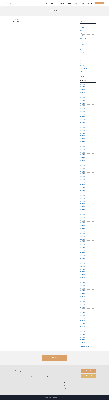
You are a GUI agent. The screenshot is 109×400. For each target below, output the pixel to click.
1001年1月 (82, 342)
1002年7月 (82, 304)
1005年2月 (82, 252)
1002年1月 (82, 320)
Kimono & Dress (60, 3)
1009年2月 (82, 179)
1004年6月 (82, 263)
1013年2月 (82, 116)
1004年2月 (82, 274)
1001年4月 (82, 334)
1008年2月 (82, 195)
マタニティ (82, 71)
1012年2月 (82, 130)
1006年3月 (82, 231)
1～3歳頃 (82, 27)
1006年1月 (82, 236)
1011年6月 (82, 136)
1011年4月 (82, 141)
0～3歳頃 (82, 36)
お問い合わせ (88, 376)
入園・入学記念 (83, 68)
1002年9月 (82, 301)
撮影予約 (99, 3)
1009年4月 (82, 174)
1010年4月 (82, 157)
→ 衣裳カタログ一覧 (84, 347)
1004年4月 (82, 269)
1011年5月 (82, 138)
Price (65, 379)
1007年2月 (82, 214)
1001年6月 (82, 329)
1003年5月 (82, 288)
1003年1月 (82, 299)
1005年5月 (82, 244)
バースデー (82, 66)
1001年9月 (82, 323)
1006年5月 (82, 225)
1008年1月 (82, 198)
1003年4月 (82, 291)
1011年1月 (82, 149)
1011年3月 (82, 144)
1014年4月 (82, 103)
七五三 (81, 33)
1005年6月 (82, 242)
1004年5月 (82, 266)
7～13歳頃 (82, 52)
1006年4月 (82, 228)
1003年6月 (82, 285)
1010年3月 (82, 160)
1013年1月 (82, 119)
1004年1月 (82, 277)
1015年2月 (82, 100)
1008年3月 (82, 193)
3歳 (80, 25)
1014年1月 (82, 108)
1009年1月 (82, 182)
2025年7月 (82, 87)
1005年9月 (82, 239)
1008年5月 (82, 187)
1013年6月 (82, 111)
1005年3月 (82, 250)
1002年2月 (82, 318)
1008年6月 (82, 184)
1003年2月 (82, 296)
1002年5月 (82, 310)
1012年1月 (82, 133)
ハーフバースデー (84, 55)
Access (76, 3)
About (46, 3)
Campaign (69, 3)
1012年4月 (82, 125)
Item (65, 376)
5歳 (80, 46)
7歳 (80, 63)
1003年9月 (82, 280)
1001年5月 (82, 331)
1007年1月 (82, 217)
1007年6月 (82, 204)
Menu (52, 3)
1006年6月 (82, 223)
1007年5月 (82, 206)
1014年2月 (82, 106)
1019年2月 (82, 89)
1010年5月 (82, 155)
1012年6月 (82, 122)
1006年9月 (82, 220)
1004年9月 (82, 258)
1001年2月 (82, 340)
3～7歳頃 (82, 41)
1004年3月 (82, 272)
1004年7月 (82, 261)
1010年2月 (82, 163)
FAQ (64, 385)
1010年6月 (82, 152)
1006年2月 (82, 233)
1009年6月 (82, 168)
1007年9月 (82, 201)
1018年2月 (82, 92)
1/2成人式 (82, 76)
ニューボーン (48, 370)
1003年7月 (82, 282)
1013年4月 (82, 114)
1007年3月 (82, 212)
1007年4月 (82, 209)
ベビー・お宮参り (84, 38)
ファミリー (82, 74)
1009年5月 (82, 171)
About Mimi (66, 382)
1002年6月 (82, 307)
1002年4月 (82, 312)
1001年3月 (82, 337)
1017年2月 (82, 95)
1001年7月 (82, 326)
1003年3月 (82, 293)
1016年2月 (82, 97)
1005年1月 (82, 255)
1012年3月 (82, 127)
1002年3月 (82, 315)
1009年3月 (82, 176)
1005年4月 (82, 247)
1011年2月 (82, 146)
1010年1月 (82, 165)
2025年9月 (82, 84)
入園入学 (47, 376)
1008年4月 (82, 190)
